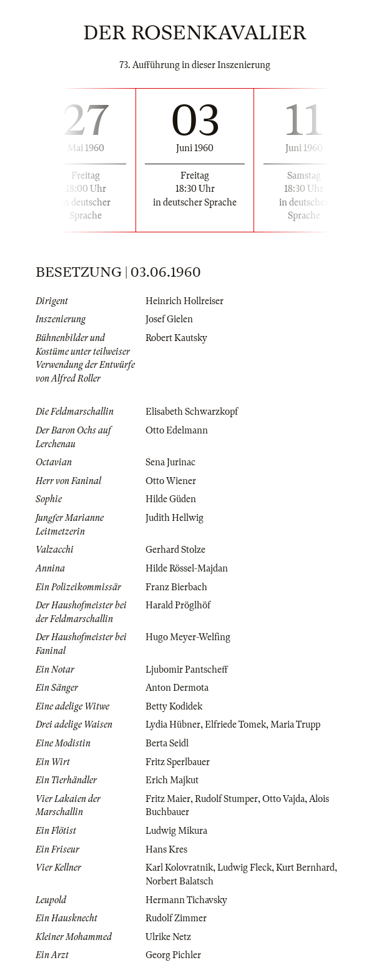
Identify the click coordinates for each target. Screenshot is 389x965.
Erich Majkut (172, 780)
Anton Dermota (177, 688)
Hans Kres (166, 849)
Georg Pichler (173, 955)
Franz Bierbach (176, 587)
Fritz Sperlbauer (177, 762)
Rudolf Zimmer (176, 918)
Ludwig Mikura (176, 831)
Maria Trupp (295, 725)
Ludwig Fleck (244, 868)
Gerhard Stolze (175, 550)
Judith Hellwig (174, 518)
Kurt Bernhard (305, 868)
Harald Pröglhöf (177, 605)
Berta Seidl (167, 743)
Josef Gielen (169, 319)
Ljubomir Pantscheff (186, 670)
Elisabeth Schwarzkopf (191, 412)
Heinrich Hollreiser (184, 301)
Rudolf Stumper (226, 799)
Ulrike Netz (168, 937)
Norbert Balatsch (179, 881)
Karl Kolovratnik (179, 868)
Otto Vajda (283, 799)
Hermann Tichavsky (186, 900)
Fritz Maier (167, 799)
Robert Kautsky (176, 338)
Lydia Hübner (172, 725)
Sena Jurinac (170, 462)
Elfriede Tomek (235, 725)
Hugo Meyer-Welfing (187, 637)
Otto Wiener (170, 481)
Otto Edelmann (176, 430)
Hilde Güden (170, 499)
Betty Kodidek (173, 706)
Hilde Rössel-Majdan (186, 568)
